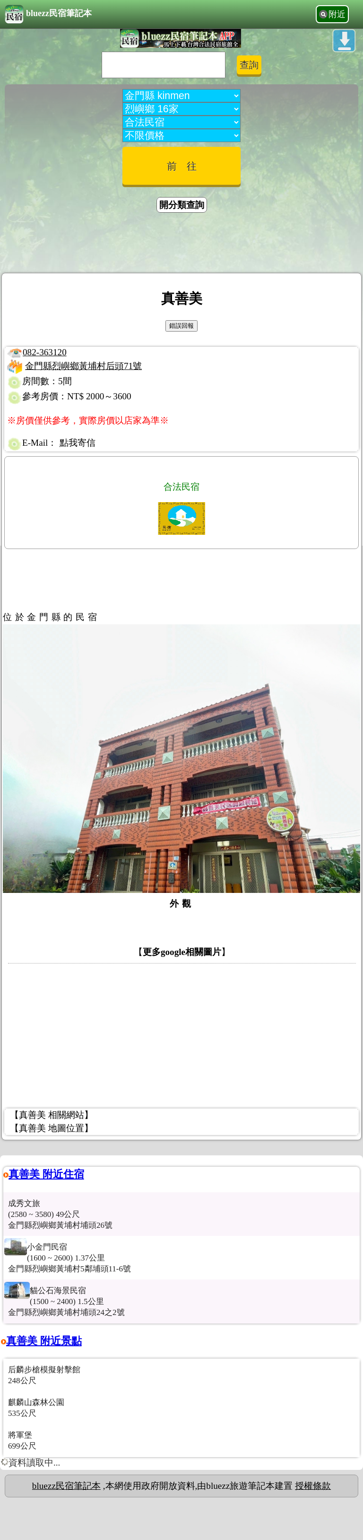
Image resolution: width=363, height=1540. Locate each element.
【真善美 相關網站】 (51, 1115)
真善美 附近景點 (44, 1341)
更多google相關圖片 (182, 952)
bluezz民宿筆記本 (48, 14)
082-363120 (45, 352)
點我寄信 (77, 443)
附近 (337, 14)
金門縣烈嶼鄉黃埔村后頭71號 (83, 366)
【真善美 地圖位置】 (51, 1128)
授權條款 (313, 1486)
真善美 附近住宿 (46, 1174)
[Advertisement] (181, 244)
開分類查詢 (181, 205)
